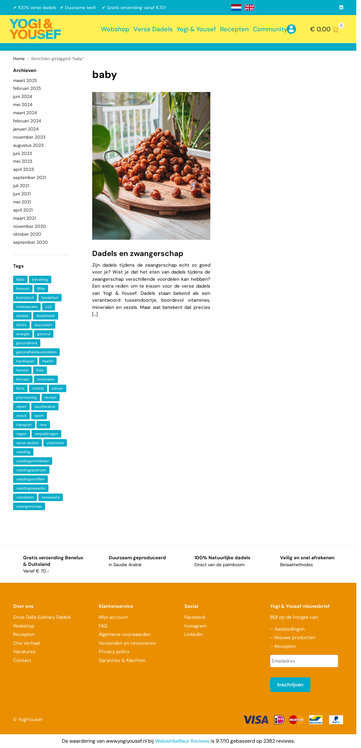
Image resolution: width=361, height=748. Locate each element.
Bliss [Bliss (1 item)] (41, 288)
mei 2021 (22, 202)
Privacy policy (114, 651)
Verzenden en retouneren (128, 643)
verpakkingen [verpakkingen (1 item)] (46, 433)
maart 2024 (25, 112)
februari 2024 (27, 121)
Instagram (195, 626)
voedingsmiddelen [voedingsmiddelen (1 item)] (32, 461)
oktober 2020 (27, 234)
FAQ (103, 626)
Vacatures (24, 651)
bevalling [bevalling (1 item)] (40, 279)
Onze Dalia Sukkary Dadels (42, 617)
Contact (22, 660)
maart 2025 (25, 80)
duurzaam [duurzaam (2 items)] (43, 324)
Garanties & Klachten (122, 660)
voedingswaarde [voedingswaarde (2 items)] (30, 488)
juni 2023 (22, 153)
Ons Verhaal (26, 643)
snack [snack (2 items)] (21, 415)
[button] (328, 29)
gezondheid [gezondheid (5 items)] (26, 343)
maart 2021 (24, 218)
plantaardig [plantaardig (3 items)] (26, 397)
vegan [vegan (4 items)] (21, 433)
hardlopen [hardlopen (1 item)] (25, 361)
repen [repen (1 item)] (21, 406)
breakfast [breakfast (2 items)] (50, 297)
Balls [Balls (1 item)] (20, 279)
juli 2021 (21, 185)
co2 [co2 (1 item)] (48, 306)
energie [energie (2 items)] (22, 333)
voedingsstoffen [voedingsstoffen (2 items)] (30, 479)
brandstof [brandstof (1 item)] (25, 297)
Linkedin (193, 634)
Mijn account (113, 617)
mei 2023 (22, 161)
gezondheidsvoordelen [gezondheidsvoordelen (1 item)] (36, 352)
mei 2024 (23, 104)
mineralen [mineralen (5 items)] (46, 379)
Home (19, 58)
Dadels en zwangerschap (137, 253)
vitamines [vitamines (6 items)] (55, 442)
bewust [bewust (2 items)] (22, 288)
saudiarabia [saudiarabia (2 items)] (44, 406)
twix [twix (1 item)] (43, 424)
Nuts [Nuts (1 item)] (20, 388)
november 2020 (29, 226)
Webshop (23, 626)
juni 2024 (22, 96)
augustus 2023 (28, 145)
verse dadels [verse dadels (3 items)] (27, 442)
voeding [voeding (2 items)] (23, 451)
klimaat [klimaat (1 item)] (22, 379)
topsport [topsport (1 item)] (24, 424)
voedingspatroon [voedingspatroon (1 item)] (31, 470)
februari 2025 (27, 88)
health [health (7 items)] (47, 361)
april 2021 (23, 210)
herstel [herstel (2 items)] (22, 370)
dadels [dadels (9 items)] (22, 315)
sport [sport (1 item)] (39, 415)
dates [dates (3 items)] (21, 324)
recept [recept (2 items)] (51, 397)
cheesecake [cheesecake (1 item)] (27, 306)
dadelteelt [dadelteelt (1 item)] (45, 315)
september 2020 (30, 242)
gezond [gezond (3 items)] (43, 333)
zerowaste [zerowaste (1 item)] (51, 497)
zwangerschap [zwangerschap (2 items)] (29, 506)
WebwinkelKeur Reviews (182, 741)
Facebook (195, 617)
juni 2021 (22, 194)
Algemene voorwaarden (125, 634)
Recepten (24, 634)
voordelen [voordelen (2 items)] (25, 497)
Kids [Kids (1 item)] (40, 370)
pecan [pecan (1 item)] (57, 388)
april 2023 (23, 169)
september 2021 (29, 177)
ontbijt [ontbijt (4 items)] (38, 388)
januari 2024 (26, 129)
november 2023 (29, 137)
